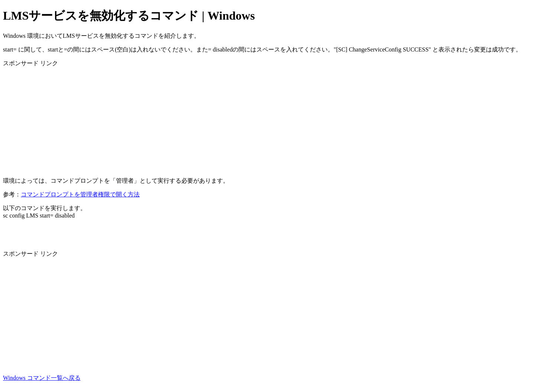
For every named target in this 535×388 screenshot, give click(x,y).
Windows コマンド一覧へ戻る (42, 378)
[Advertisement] (226, 119)
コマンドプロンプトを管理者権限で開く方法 (80, 194)
